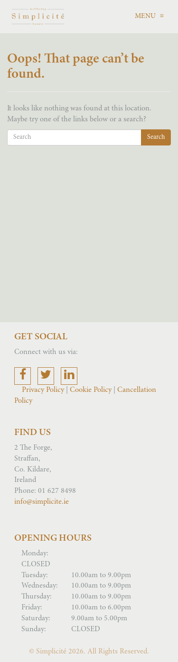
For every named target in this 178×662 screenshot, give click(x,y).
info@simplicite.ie (41, 502)
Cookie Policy (91, 390)
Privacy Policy (44, 390)
